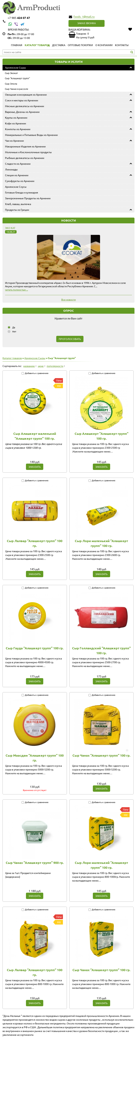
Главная (16, 45)
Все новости (68, 299)
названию (29, 366)
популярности (55, 366)
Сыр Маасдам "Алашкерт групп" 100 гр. (35, 757)
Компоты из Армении (17, 129)
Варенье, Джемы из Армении (22, 111)
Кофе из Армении (15, 123)
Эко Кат (10, 227)
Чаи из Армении (14, 140)
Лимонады (11, 169)
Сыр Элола (11, 83)
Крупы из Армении (16, 117)
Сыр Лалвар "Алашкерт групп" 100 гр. (34, 543)
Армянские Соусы (15, 186)
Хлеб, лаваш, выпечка (18, 204)
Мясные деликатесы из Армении (24, 106)
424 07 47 (19, 18)
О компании (103, 45)
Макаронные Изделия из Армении (25, 146)
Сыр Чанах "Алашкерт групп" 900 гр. (35, 862)
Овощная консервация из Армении (26, 94)
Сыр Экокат (11, 73)
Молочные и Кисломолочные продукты (28, 152)
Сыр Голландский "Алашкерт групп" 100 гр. (101, 650)
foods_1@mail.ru (84, 16)
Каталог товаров (37, 45)
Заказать (34, 466)
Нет (14, 331)
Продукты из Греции (17, 209)
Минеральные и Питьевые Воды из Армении (31, 134)
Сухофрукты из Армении (19, 180)
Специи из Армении (16, 175)
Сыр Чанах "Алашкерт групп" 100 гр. (101, 755)
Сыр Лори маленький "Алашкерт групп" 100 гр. (101, 543)
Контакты (122, 45)
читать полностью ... (16, 289)
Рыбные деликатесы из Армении (24, 157)
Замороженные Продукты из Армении (27, 198)
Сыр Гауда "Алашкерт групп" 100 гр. (34, 648)
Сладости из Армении (17, 163)
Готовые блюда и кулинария (21, 192)
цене (41, 366)
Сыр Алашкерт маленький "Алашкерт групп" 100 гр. (34, 435)
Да (13, 327)
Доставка (58, 45)
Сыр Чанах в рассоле (16, 88)
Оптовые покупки (80, 45)
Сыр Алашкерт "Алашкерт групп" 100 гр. (101, 435)
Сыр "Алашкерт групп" (17, 78)
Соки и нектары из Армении (21, 100)
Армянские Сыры (15, 67)
